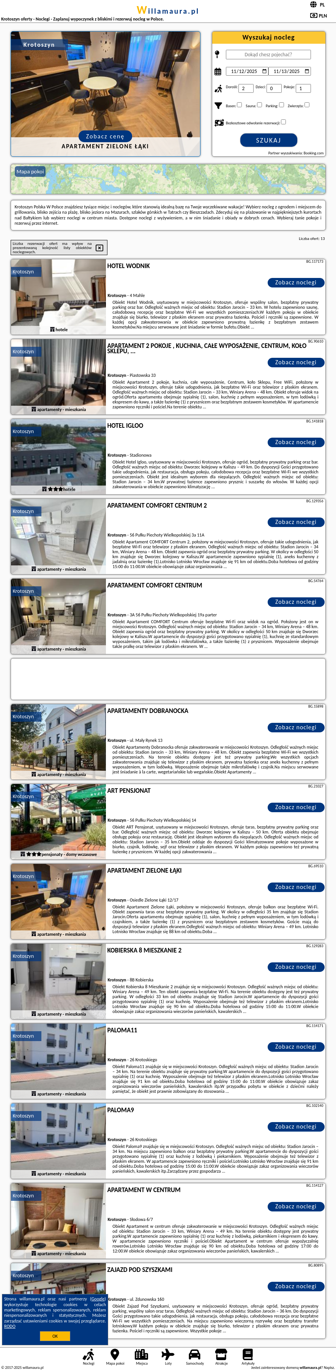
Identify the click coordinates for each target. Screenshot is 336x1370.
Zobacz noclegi (296, 282)
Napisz (329, 1367)
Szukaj (268, 140)
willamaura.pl (168, 11)
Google (98, 1299)
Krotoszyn (23, 271)
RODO (10, 1326)
